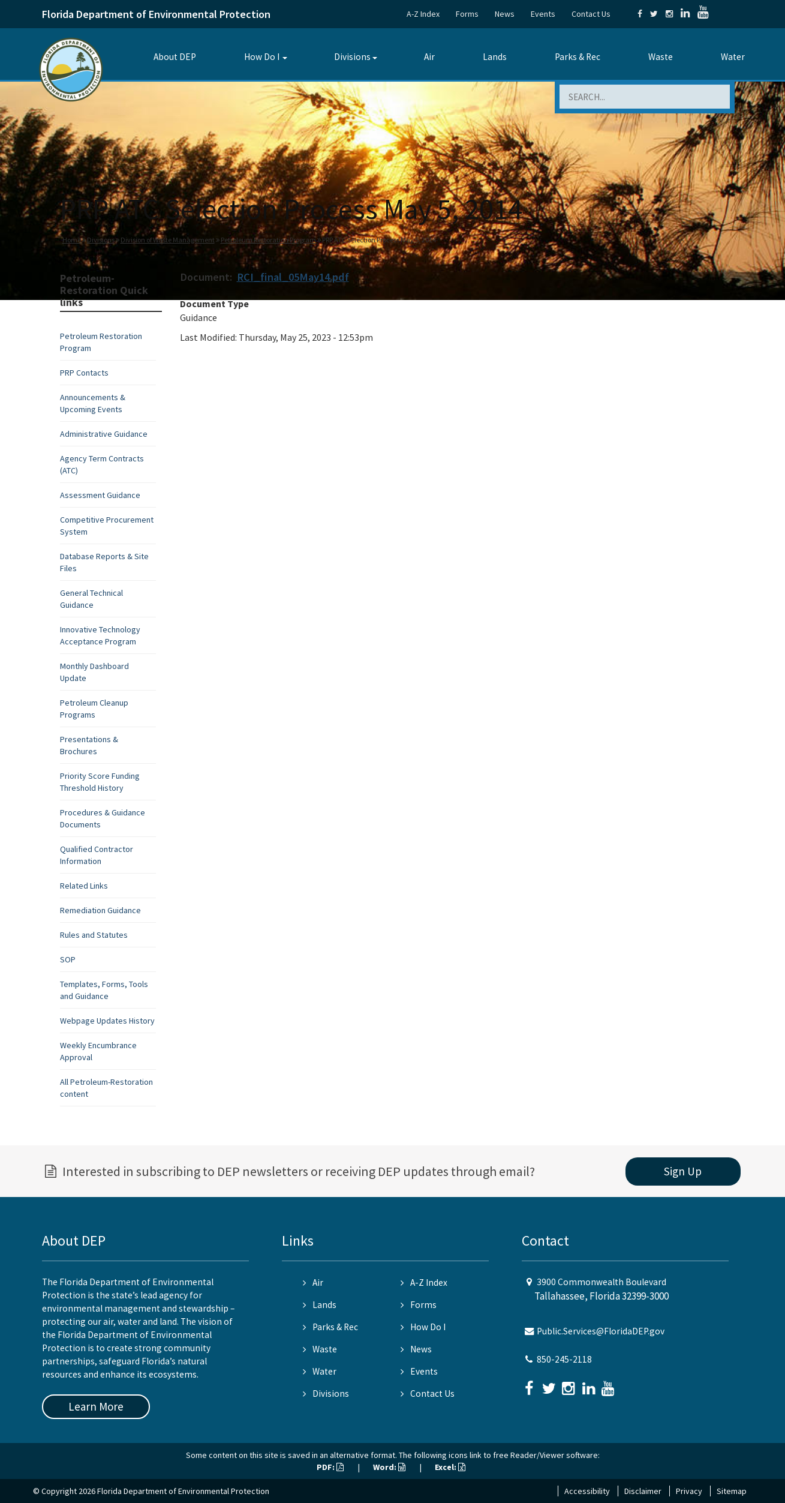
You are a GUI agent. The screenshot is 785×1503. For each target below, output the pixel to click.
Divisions (352, 56)
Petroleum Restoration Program (268, 239)
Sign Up (683, 1171)
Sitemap (732, 1491)
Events (543, 13)
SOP (68, 959)
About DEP (175, 56)
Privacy (689, 1491)
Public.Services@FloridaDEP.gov (600, 1331)
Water (733, 56)
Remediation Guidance (100, 910)
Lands (495, 56)
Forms (467, 13)
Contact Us (591, 13)
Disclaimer (642, 1491)
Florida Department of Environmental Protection (156, 14)
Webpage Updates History (107, 1020)
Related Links (84, 885)
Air (429, 56)
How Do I (261, 56)
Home (71, 239)
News (505, 13)
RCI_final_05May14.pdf (293, 277)
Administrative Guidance (104, 433)
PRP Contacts (84, 372)
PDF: (330, 1467)
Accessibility (587, 1491)
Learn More (96, 1406)
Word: (389, 1467)
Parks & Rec (577, 56)
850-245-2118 (564, 1359)
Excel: (450, 1467)
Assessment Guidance (100, 495)
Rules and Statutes (94, 934)
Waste (660, 56)
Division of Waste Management (168, 239)
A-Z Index (423, 13)
